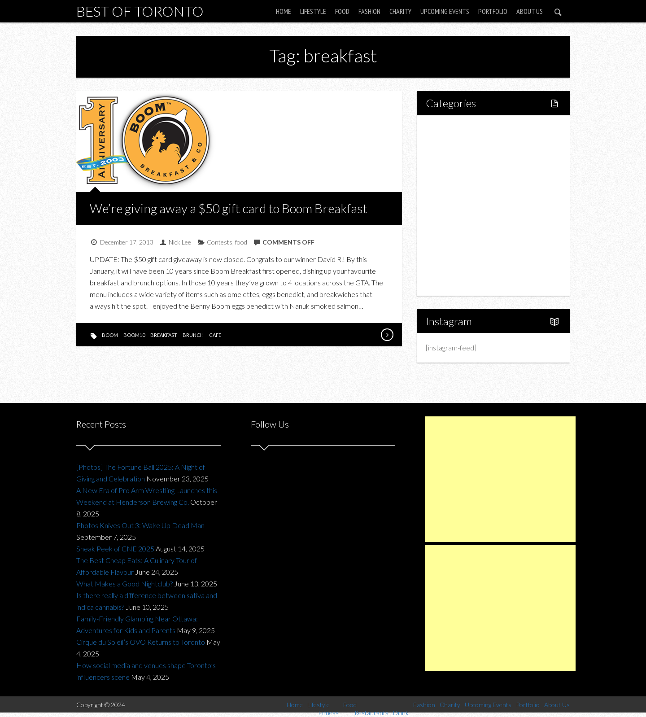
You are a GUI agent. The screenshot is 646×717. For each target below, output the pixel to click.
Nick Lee (180, 242)
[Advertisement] (500, 479)
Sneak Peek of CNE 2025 (115, 548)
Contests (219, 242)
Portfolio (492, 11)
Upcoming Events (444, 11)
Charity (400, 11)
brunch (193, 335)
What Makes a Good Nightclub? (124, 583)
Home (283, 11)
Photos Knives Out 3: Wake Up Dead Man (140, 525)
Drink (453, 205)
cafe (215, 335)
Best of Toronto (140, 11)
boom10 (134, 335)
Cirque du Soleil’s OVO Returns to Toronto (140, 642)
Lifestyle (313, 11)
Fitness (456, 159)
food (241, 242)
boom (110, 335)
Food (342, 11)
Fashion (369, 11)
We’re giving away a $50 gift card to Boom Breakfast (228, 208)
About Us (529, 11)
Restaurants (463, 190)
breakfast (163, 335)
